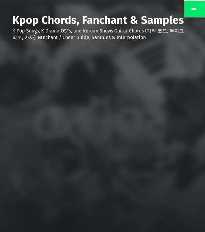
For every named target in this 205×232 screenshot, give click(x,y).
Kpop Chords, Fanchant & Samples (98, 20)
